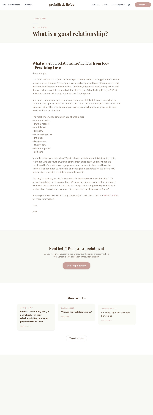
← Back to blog (39, 18)
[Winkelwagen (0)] (129, 5)
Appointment (143, 5)
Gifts (3, 5)
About (106, 5)
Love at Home (111, 195)
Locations (95, 5)
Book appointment (76, 265)
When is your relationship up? (76, 313)
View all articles (76, 338)
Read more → (25, 327)
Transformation (15, 5)
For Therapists (118, 5)
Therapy (28, 5)
